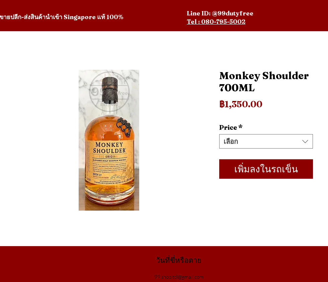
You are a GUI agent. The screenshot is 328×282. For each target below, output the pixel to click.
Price (231, 127)
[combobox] (266, 141)
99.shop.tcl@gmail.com (178, 277)
